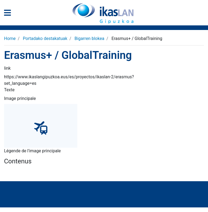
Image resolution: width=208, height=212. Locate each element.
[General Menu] (9, 14)
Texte (9, 89)
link (7, 68)
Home (10, 38)
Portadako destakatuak (45, 38)
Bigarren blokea (89, 38)
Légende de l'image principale (32, 150)
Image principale (20, 98)
